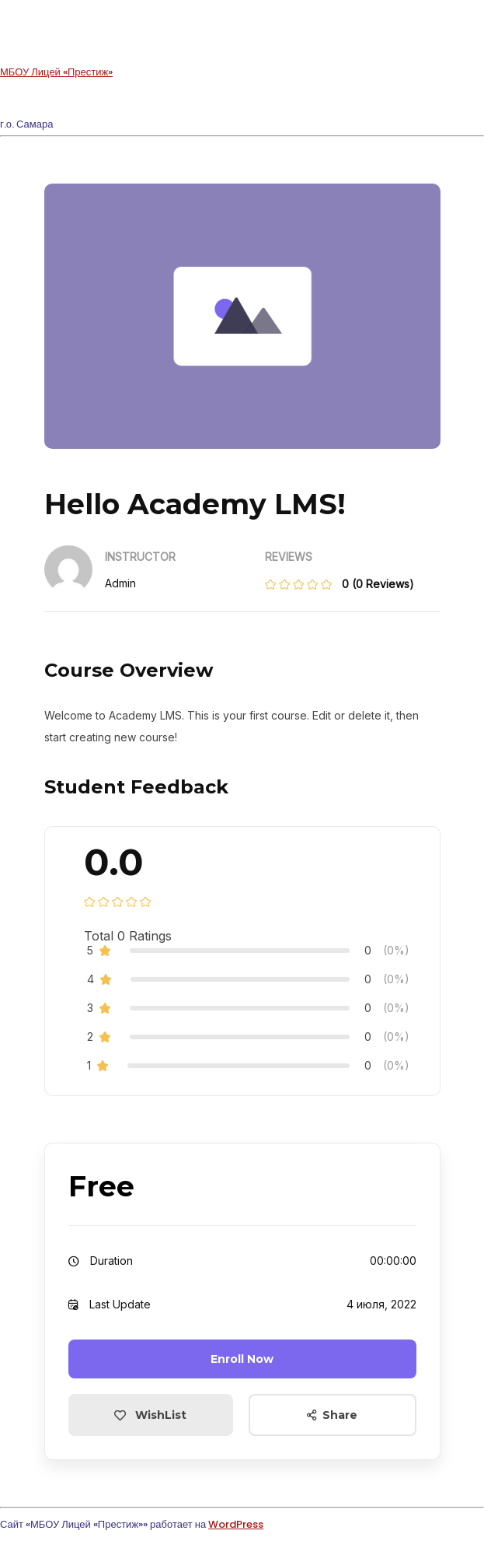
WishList (150, 1415)
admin (120, 583)
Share (332, 1415)
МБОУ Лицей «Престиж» (56, 72)
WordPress (235, 1524)
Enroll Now (242, 1359)
